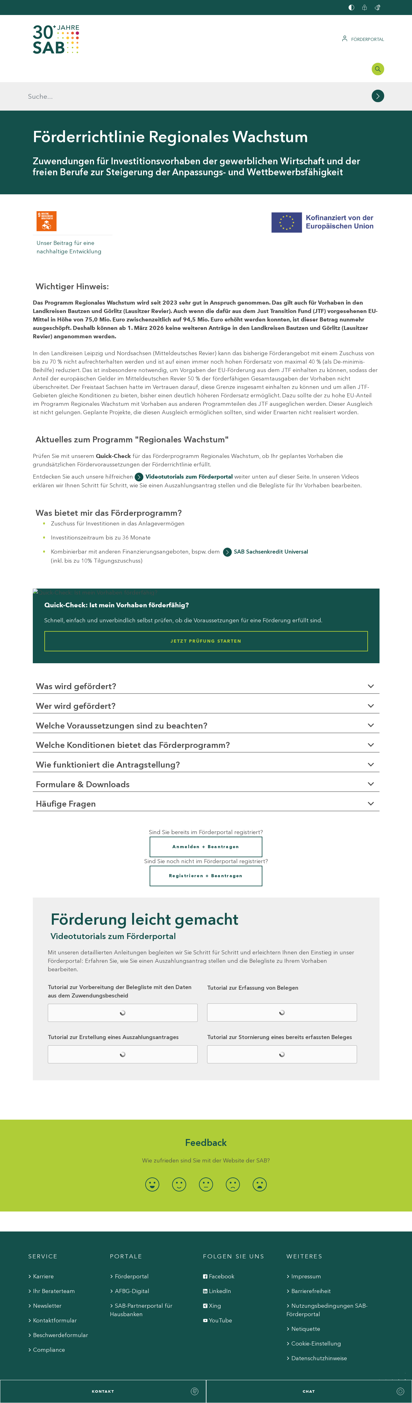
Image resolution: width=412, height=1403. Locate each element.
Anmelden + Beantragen (205, 818)
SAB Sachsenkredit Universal (271, 523)
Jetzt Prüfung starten (206, 612)
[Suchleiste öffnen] (378, 69)
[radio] (152, 1156)
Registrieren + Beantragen (206, 847)
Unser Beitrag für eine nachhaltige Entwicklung (69, 218)
